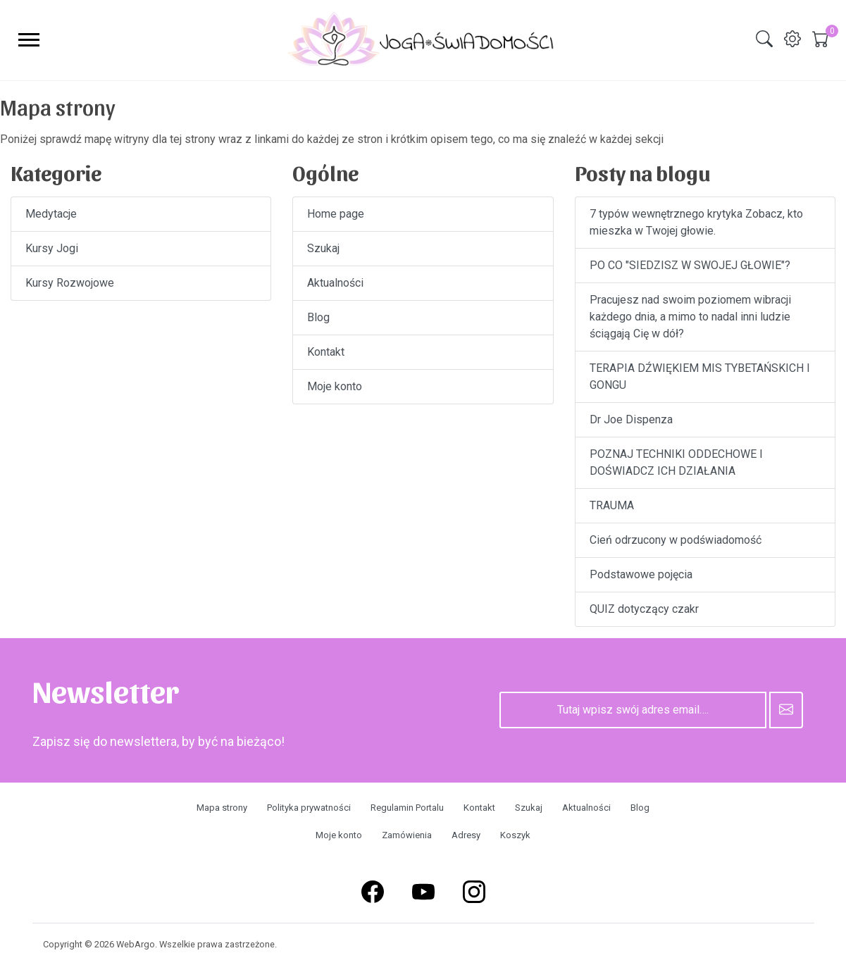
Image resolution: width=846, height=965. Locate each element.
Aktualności (335, 283)
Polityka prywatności (309, 807)
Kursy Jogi (51, 248)
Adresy (466, 835)
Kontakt (325, 352)
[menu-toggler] (28, 40)
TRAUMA (612, 505)
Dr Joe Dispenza (631, 419)
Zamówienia (407, 835)
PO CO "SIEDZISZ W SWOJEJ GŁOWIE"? (690, 265)
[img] (764, 38)
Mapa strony (222, 807)
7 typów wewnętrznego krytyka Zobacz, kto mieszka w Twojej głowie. (696, 222)
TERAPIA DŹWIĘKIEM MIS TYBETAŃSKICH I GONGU (700, 376)
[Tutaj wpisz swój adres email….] (632, 710)
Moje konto (334, 386)
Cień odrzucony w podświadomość (675, 540)
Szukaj (323, 248)
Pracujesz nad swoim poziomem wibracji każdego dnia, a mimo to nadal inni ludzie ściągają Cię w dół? (690, 316)
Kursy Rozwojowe (69, 283)
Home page (335, 213)
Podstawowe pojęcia (641, 574)
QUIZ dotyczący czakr (644, 609)
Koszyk (515, 835)
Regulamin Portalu (407, 807)
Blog (318, 317)
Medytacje (51, 213)
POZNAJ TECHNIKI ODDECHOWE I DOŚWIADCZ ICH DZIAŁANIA (676, 462)
